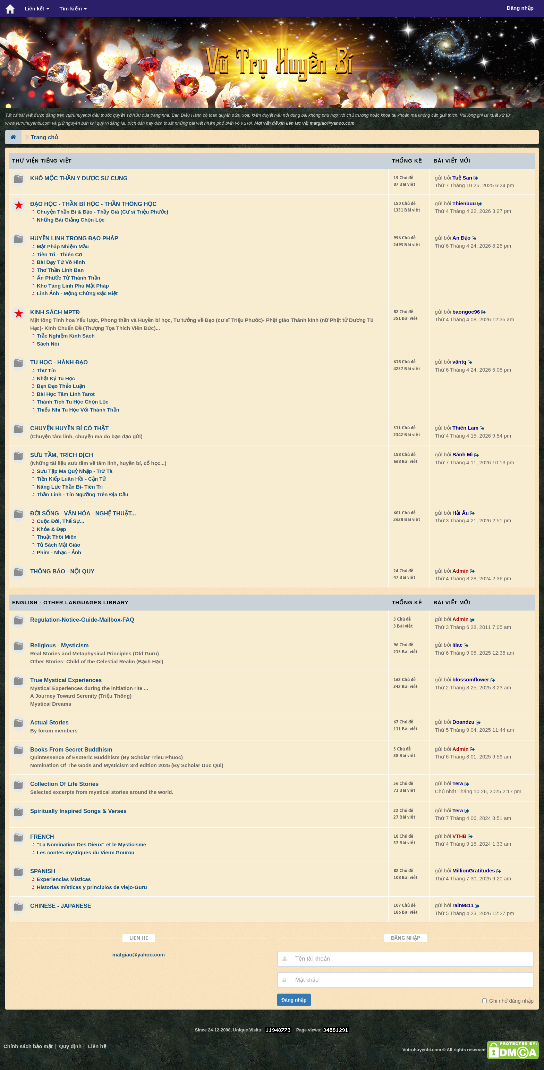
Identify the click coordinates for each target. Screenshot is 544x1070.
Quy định (70, 1046)
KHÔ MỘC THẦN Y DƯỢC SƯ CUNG (79, 178)
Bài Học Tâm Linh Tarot (66, 394)
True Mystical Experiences (66, 680)
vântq (459, 362)
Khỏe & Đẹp (51, 529)
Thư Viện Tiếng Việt (42, 161)
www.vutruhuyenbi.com (28, 123)
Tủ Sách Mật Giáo (58, 545)
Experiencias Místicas (64, 879)
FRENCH (42, 836)
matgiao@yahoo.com (332, 123)
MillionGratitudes (473, 870)
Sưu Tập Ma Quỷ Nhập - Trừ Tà (74, 471)
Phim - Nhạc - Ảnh (59, 552)
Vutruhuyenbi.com (421, 1049)
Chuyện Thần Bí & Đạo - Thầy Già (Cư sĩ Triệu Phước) (102, 212)
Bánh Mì (462, 454)
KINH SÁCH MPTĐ (55, 312)
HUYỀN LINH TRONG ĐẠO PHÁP (74, 238)
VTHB (459, 836)
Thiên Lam (465, 428)
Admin (460, 571)
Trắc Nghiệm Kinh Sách (66, 336)
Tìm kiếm (73, 8)
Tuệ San (462, 178)
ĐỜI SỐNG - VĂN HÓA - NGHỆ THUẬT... (83, 513)
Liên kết (37, 8)
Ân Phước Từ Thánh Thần (68, 278)
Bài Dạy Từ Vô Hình (61, 262)
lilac (457, 645)
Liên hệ (97, 1046)
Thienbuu (464, 203)
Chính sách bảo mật (28, 1046)
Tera (457, 783)
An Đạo (461, 238)
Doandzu (463, 722)
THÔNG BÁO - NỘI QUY (62, 571)
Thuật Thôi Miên (57, 537)
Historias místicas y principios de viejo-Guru (92, 887)
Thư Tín (46, 370)
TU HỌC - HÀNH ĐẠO (59, 362)
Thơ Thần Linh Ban (60, 270)
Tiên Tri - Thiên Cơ (59, 254)
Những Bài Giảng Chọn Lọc (70, 220)
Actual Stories (49, 722)
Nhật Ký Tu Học (56, 378)
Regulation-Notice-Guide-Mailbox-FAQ (82, 619)
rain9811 (463, 905)
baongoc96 (466, 312)
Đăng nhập (294, 1000)
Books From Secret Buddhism (71, 749)
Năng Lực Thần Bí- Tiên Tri (70, 487)
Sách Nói (48, 344)
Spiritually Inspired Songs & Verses (78, 811)
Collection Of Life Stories (64, 784)
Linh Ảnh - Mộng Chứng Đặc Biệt (77, 293)
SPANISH (42, 871)
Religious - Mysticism (59, 645)
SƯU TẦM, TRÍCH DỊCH (61, 455)
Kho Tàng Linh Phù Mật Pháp (73, 286)
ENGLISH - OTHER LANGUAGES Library (70, 602)
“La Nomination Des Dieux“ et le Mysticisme (91, 844)
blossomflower (470, 679)
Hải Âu (460, 513)
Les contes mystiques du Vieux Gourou (85, 852)
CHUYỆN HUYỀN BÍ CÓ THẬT (69, 428)
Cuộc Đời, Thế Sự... (60, 521)
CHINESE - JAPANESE (60, 906)
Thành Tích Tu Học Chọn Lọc (73, 402)
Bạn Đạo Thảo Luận (61, 386)
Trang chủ (44, 137)
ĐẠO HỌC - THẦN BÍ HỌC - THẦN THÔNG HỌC (93, 204)
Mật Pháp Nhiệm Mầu (63, 246)
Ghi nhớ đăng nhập (511, 1001)
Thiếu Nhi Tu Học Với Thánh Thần (78, 410)
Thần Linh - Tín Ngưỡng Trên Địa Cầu (82, 494)
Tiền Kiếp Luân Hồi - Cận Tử (71, 479)
